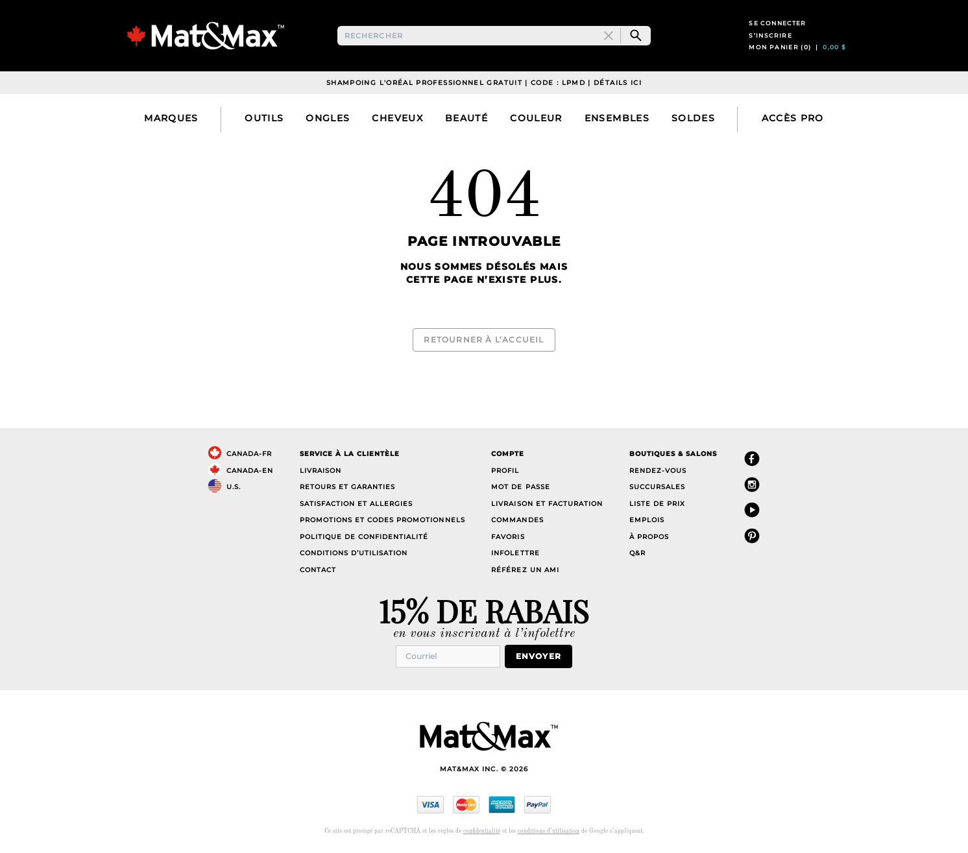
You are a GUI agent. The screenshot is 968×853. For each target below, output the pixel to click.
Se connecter (777, 31)
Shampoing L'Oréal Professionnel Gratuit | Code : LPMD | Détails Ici (484, 99)
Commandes (517, 521)
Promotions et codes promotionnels (382, 521)
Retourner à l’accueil (484, 348)
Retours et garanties (347, 488)
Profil (505, 472)
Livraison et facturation (546, 505)
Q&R (637, 554)
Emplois (646, 521)
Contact (318, 571)
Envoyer (544, 657)
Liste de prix (657, 505)
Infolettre (515, 554)
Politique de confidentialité (364, 538)
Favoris (507, 538)
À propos (649, 538)
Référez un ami (525, 571)
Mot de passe (520, 488)
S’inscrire (770, 43)
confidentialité (481, 831)
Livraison (320, 472)
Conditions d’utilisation (353, 554)
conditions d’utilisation (548, 831)
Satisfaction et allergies (356, 505)
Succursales (657, 488)
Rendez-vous (657, 472)
